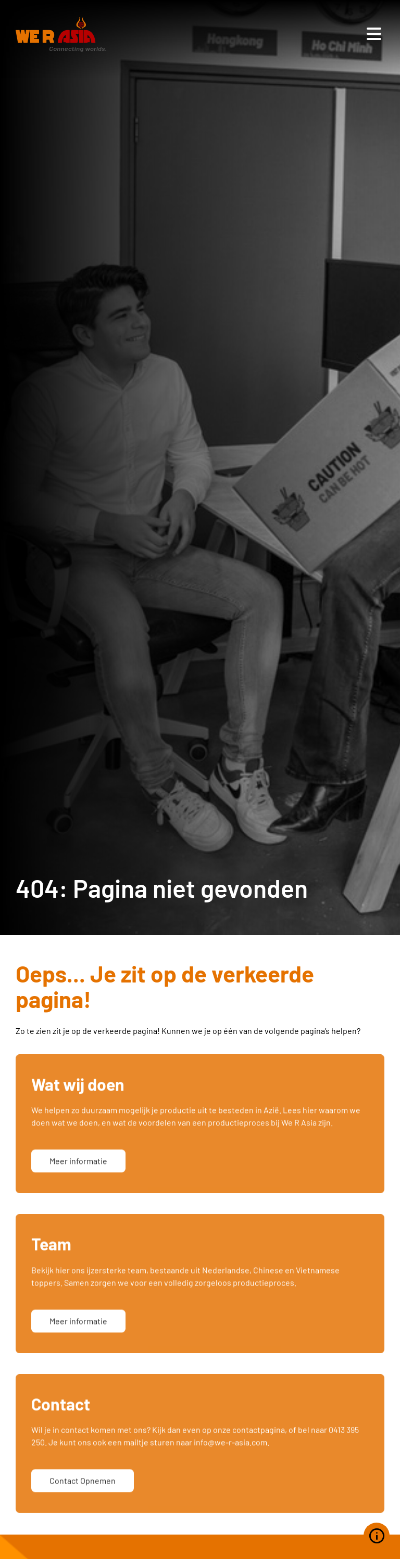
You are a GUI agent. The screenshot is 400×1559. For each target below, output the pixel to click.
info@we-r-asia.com (230, 1463)
